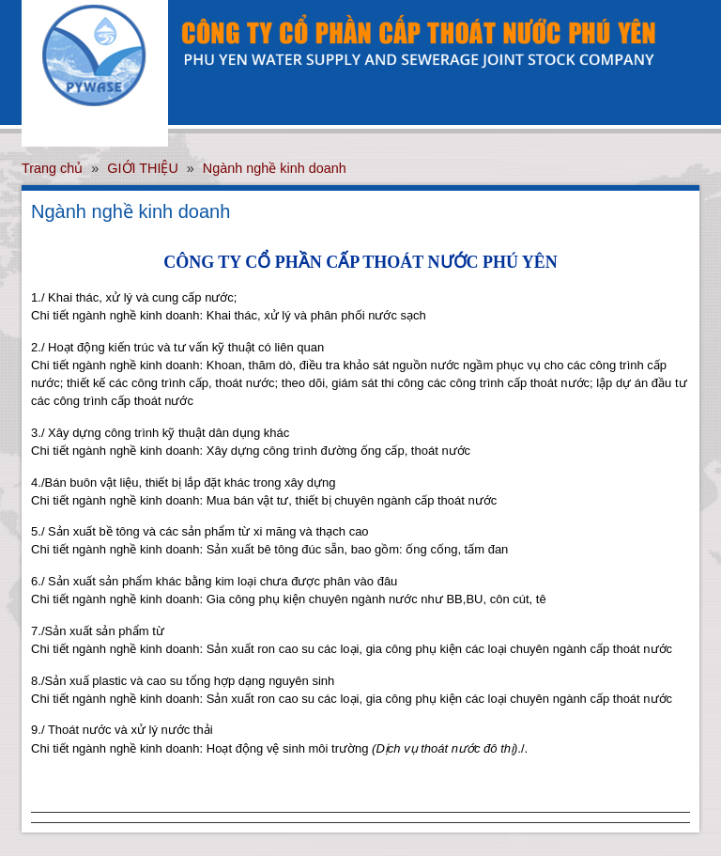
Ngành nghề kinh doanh (274, 168)
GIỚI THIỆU (142, 168)
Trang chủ (52, 168)
